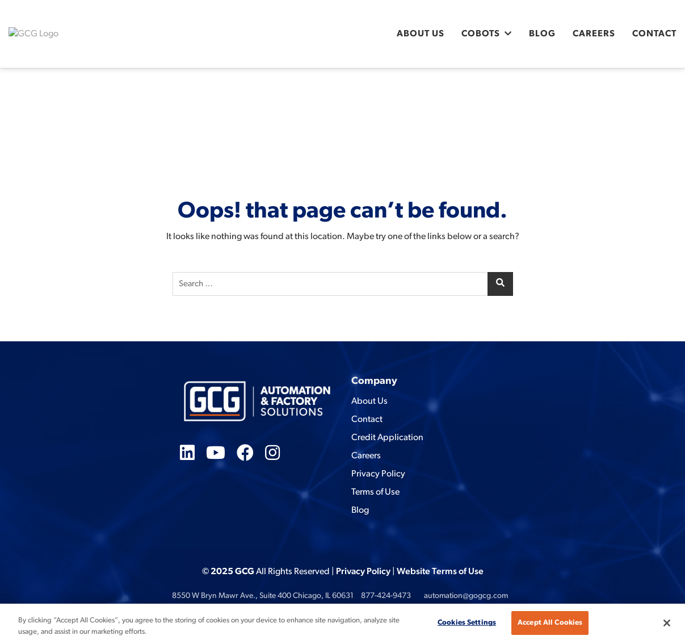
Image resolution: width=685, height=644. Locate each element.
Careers (594, 34)
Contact (654, 34)
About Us (420, 34)
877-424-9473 (386, 596)
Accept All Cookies (550, 622)
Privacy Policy (378, 474)
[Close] (666, 622)
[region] (342, 624)
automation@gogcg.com (466, 596)
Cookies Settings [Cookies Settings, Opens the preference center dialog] (467, 622)
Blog (542, 34)
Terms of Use (375, 492)
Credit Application (387, 437)
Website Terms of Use (440, 571)
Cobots (480, 34)
